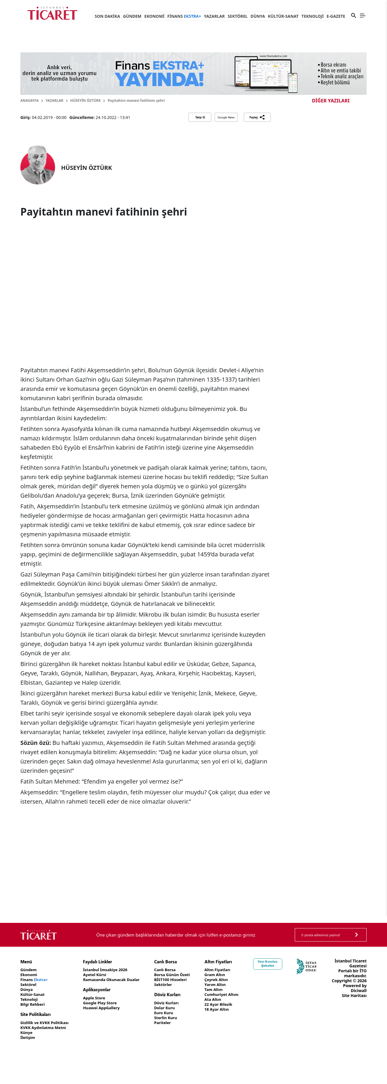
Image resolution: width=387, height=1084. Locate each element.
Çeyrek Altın (225, 979)
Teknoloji (312, 16)
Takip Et (200, 117)
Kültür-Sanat (283, 16)
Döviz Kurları (173, 1003)
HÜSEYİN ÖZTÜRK (85, 100)
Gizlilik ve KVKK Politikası (45, 1022)
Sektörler (169, 984)
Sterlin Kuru (172, 1017)
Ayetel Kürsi (98, 974)
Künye (26, 1032)
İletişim (28, 1037)
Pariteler (169, 1022)
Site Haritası (354, 1005)
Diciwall (359, 1000)
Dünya (258, 16)
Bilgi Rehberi (33, 1004)
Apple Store (97, 998)
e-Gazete (335, 16)
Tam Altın (222, 989)
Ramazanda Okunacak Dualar (116, 979)
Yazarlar (214, 16)
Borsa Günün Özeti (179, 974)
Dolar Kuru (171, 1007)
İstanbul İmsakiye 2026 (109, 969)
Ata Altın (221, 999)
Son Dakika (107, 16)
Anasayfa (29, 100)
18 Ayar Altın (226, 1009)
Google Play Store (103, 1003)
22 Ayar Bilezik (227, 1004)
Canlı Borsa (171, 969)
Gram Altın (224, 974)
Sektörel (238, 16)
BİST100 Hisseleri (177, 979)
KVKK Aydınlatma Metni (44, 1027)
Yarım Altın (224, 984)
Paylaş (257, 117)
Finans (184, 16)
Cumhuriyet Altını (231, 994)
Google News (226, 117)
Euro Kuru (170, 1012)
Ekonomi (154, 16)
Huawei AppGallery (105, 1007)
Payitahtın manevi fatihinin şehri (136, 100)
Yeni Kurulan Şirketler (278, 963)
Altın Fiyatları (226, 969)
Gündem (132, 16)
